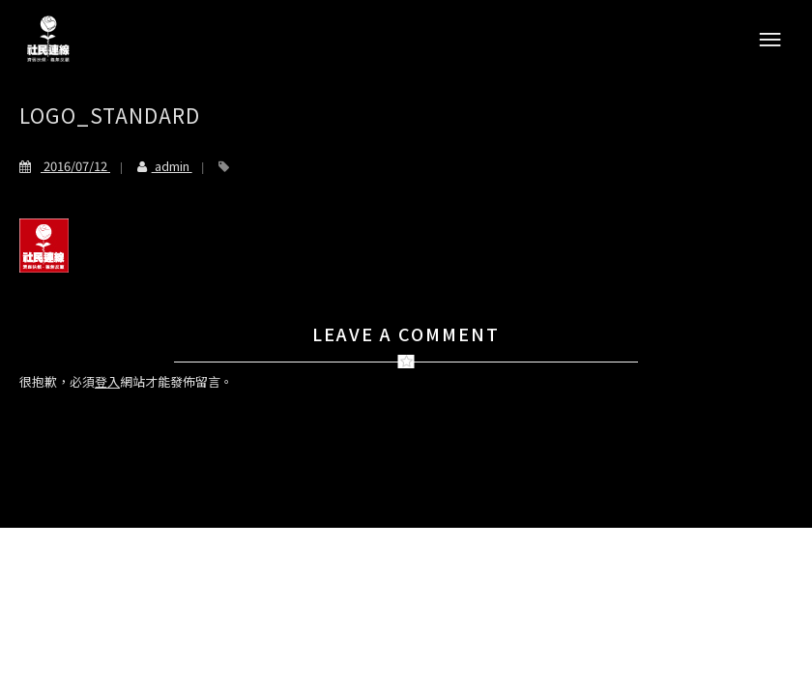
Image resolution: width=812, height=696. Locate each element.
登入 (107, 381)
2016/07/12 (64, 166)
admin (156, 166)
